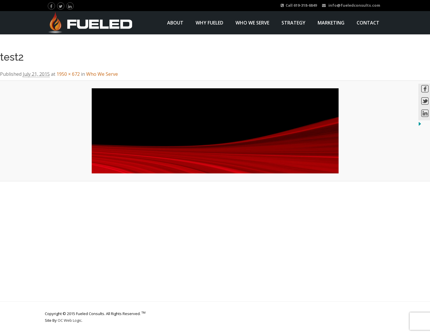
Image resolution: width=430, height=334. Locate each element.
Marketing (331, 23)
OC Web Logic (70, 320)
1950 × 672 (68, 74)
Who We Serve (252, 23)
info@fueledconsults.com (351, 5)
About (175, 23)
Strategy (293, 23)
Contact (368, 23)
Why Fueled (209, 23)
